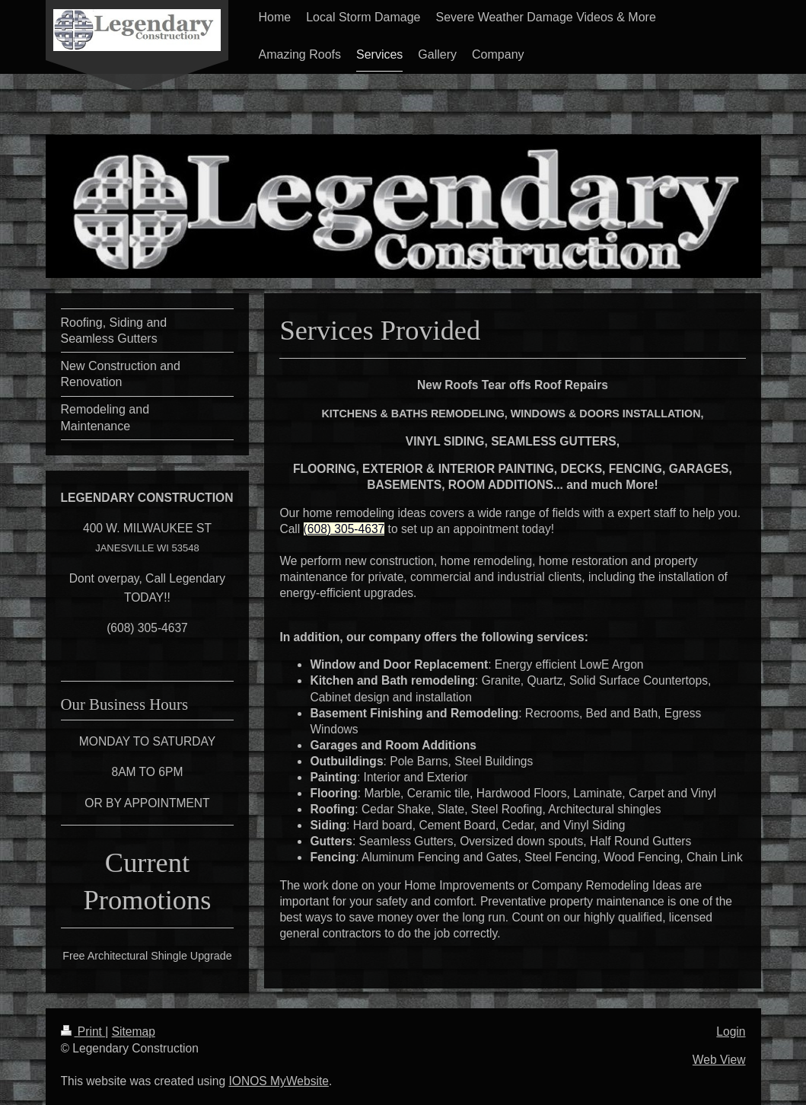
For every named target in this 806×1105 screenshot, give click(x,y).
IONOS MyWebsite (279, 1081)
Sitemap (133, 1031)
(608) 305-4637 (344, 528)
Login (730, 1031)
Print (83, 1031)
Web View (719, 1059)
